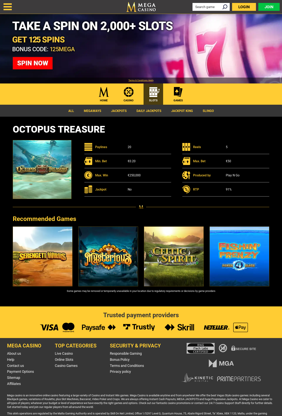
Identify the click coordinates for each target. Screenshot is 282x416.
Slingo (208, 111)
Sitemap (13, 378)
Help (10, 359)
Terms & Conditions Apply (141, 80)
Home (104, 100)
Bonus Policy (120, 359)
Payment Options (20, 371)
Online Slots (64, 359)
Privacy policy (120, 371)
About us (14, 353)
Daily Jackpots (148, 111)
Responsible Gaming (126, 353)
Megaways (92, 111)
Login (244, 7)
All (71, 111)
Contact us (15, 366)
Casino (129, 100)
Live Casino (64, 353)
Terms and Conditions (127, 366)
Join (269, 7)
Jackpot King (182, 111)
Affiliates (14, 384)
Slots (153, 100)
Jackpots (119, 111)
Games (178, 100)
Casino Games (66, 366)
